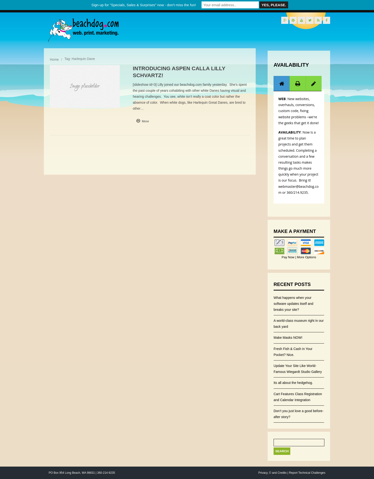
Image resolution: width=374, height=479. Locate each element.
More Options (306, 257)
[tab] (282, 83)
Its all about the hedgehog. (293, 383)
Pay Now (288, 257)
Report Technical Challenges (307, 472)
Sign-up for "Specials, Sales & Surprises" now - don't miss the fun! (143, 5)
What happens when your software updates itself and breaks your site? (293, 304)
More (145, 121)
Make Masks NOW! (288, 337)
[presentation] (282, 83)
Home (54, 59)
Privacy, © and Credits (272, 472)
